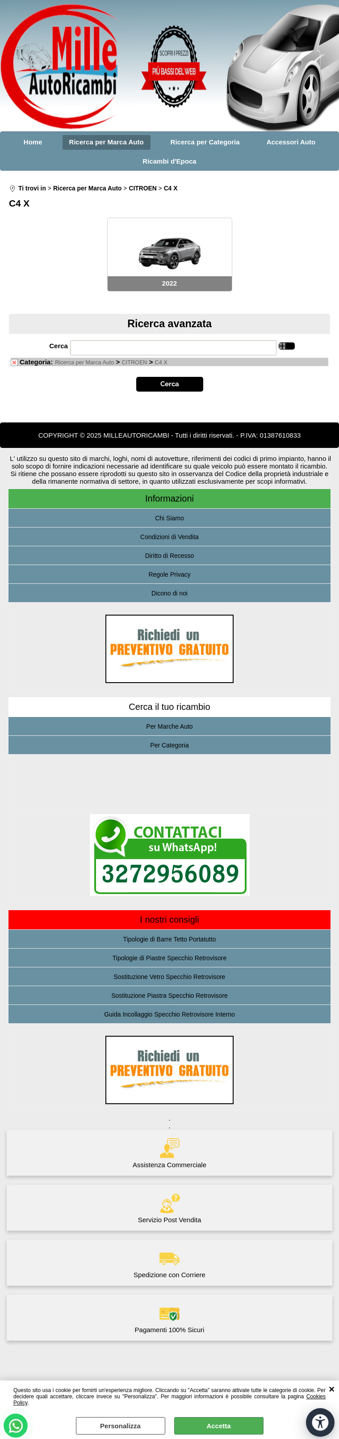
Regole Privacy (169, 574)
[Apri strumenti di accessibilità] (320, 1422)
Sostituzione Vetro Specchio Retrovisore (170, 976)
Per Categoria (169, 745)
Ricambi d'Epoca (169, 161)
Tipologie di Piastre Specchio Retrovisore (170, 958)
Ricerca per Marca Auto (106, 142)
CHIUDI (332, 1389)
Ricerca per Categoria (205, 142)
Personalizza (120, 1426)
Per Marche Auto (169, 726)
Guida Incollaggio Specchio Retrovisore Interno (169, 1014)
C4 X (161, 362)
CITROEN (134, 362)
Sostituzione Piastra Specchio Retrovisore (169, 995)
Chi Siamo (169, 518)
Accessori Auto (291, 142)
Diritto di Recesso (169, 555)
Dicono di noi (169, 593)
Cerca (58, 346)
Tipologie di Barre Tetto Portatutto (169, 939)
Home (33, 142)
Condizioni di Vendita (169, 536)
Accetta (218, 1426)
